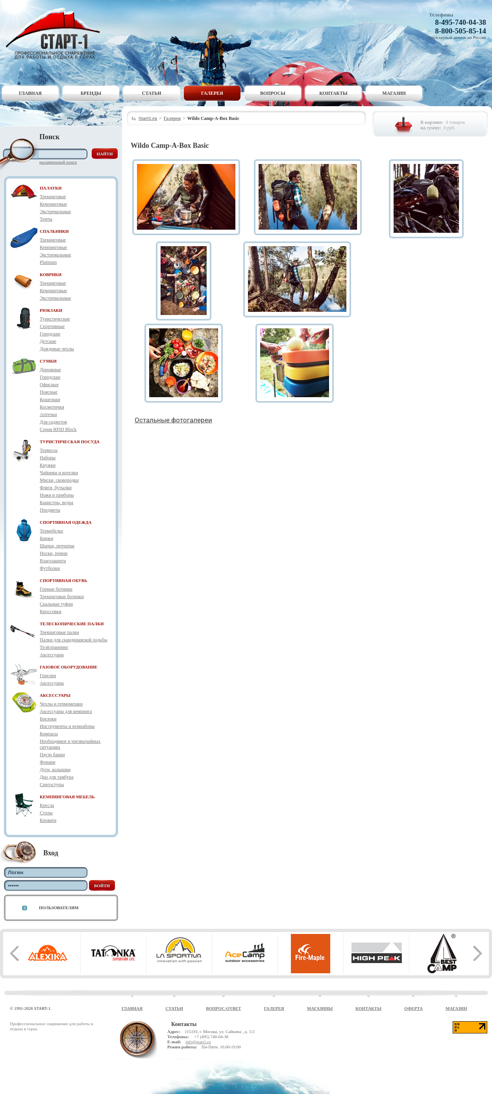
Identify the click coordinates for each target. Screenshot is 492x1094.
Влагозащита (53, 561)
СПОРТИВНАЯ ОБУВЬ (63, 580)
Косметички (52, 407)
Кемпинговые (53, 204)
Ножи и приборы (57, 495)
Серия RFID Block (58, 429)
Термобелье (51, 531)
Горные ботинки (56, 589)
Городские (50, 334)
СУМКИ (48, 361)
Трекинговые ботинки (62, 596)
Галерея (212, 93)
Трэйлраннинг (54, 647)
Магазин (394, 93)
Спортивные (52, 326)
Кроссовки (50, 611)
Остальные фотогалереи (173, 420)
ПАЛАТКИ (51, 188)
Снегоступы (52, 784)
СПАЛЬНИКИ (54, 231)
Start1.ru (148, 118)
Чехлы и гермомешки (61, 704)
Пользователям (59, 907)
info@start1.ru (198, 1041)
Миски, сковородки (59, 480)
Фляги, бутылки (56, 487)
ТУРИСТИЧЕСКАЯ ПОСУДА (70, 441)
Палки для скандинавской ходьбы (73, 640)
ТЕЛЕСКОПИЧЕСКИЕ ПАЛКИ (72, 623)
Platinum (48, 262)
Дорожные (50, 369)
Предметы (50, 510)
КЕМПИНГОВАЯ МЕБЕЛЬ (67, 796)
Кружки (47, 465)
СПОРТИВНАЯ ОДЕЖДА (66, 522)
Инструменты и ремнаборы (67, 726)
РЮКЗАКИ (51, 310)
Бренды (91, 93)
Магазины (320, 1008)
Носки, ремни (53, 553)
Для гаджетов (53, 422)
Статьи (151, 93)
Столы (46, 813)
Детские (48, 341)
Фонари (47, 762)
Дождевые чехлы (57, 349)
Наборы (47, 457)
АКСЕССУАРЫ (55, 695)
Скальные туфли (56, 604)
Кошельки (50, 399)
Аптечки (48, 414)
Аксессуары (52, 655)
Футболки (50, 568)
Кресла (47, 805)
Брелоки (48, 719)
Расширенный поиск (58, 162)
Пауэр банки (52, 754)
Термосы (48, 450)
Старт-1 (56, 33)
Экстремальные (55, 211)
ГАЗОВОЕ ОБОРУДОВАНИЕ (69, 667)
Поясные (48, 392)
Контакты (333, 93)
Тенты (46, 219)
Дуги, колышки (55, 769)
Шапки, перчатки (57, 546)
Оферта (413, 1008)
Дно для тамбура (57, 777)
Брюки (46, 538)
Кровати (48, 820)
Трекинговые (53, 196)
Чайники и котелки (59, 472)
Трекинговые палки (59, 632)
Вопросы (272, 93)
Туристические (55, 319)
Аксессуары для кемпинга (66, 711)
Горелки (48, 675)
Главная (30, 93)
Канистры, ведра (56, 502)
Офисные (49, 384)
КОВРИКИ (50, 274)
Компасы (49, 734)
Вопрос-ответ (223, 1008)
